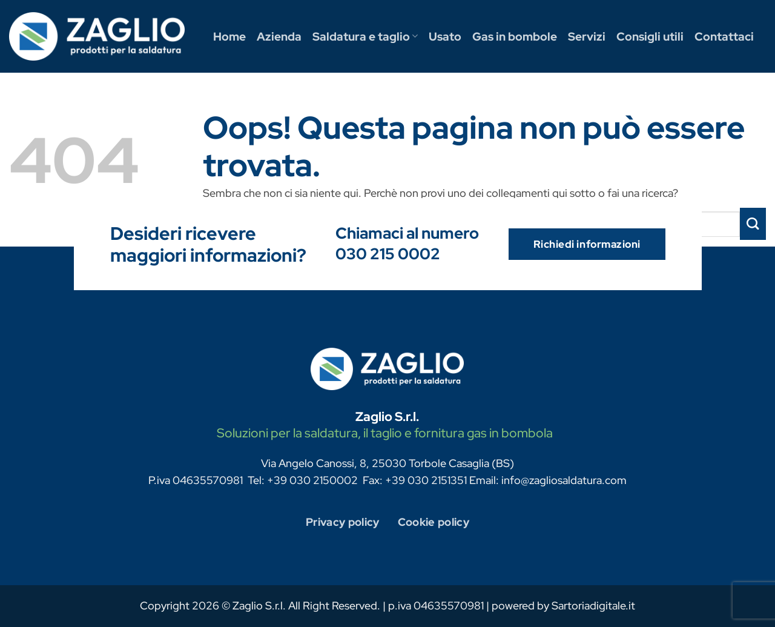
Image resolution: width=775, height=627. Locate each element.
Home (229, 36)
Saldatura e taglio (365, 36)
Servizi (586, 36)
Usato (445, 36)
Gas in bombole (514, 36)
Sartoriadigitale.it (593, 605)
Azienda (279, 36)
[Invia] (753, 224)
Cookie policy (434, 522)
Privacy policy (343, 522)
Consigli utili (650, 36)
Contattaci (724, 36)
